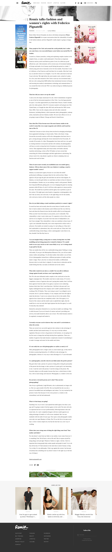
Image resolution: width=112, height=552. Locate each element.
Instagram (47, 536)
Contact (18, 544)
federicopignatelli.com (35, 459)
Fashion (43, 3)
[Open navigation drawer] (17, 3)
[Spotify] (81, 3)
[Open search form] (96, 3)
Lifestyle (56, 3)
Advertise (18, 538)
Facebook (47, 533)
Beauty (50, 3)
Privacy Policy (19, 541)
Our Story (18, 533)
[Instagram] (78, 3)
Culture (62, 3)
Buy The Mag (19, 536)
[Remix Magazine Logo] (26, 3)
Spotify (46, 541)
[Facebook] (75, 3)
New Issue (36, 3)
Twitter (46, 538)
